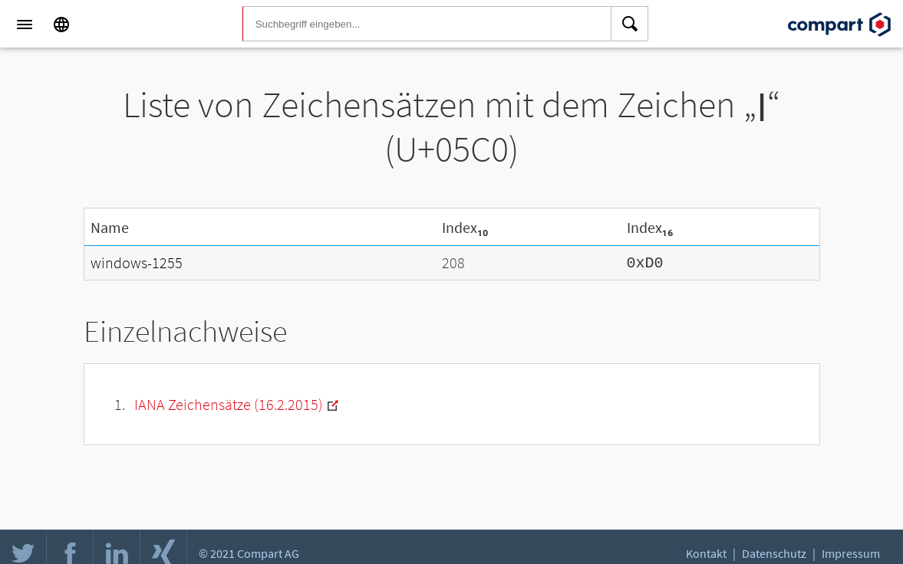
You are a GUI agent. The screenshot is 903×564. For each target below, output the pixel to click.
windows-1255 (137, 261)
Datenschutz (774, 553)
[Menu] (24, 24)
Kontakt (706, 553)
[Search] (629, 24)
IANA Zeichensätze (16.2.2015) (228, 402)
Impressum (851, 553)
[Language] (61, 24)
